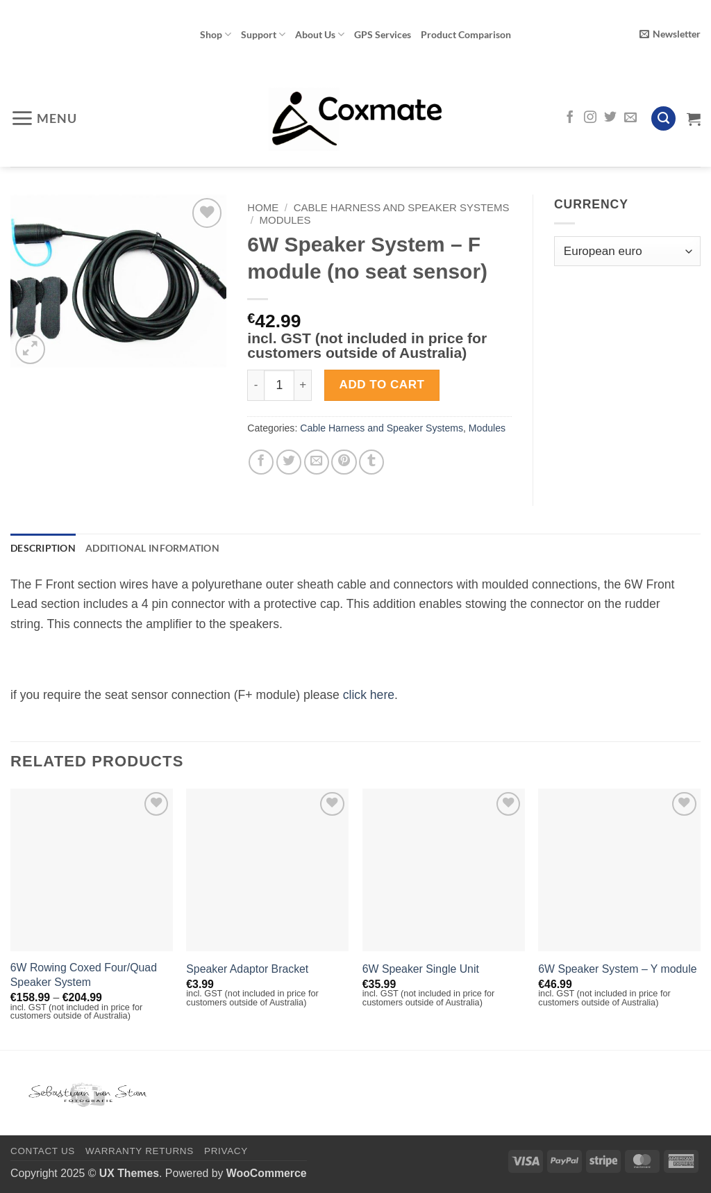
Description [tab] (43, 548)
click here (368, 695)
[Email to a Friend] (316, 462)
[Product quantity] (279, 385)
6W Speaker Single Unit (420, 969)
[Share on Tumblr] (371, 462)
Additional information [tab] (152, 548)
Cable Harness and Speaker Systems (402, 207)
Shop (215, 34)
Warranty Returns (139, 1151)
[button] (670, 34)
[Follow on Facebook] (570, 118)
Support (263, 34)
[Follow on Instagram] (590, 118)
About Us (319, 34)
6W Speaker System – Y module (617, 969)
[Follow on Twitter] (610, 118)
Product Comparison (466, 34)
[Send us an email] (630, 118)
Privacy (226, 1151)
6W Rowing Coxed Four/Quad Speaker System (83, 975)
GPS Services (382, 34)
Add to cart (382, 384)
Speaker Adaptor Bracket (247, 969)
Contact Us (42, 1151)
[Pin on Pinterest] (343, 462)
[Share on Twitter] (288, 462)
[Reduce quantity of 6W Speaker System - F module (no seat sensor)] (255, 385)
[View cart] (694, 119)
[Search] (663, 118)
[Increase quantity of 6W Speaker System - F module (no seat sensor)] (303, 385)
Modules (285, 220)
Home (262, 207)
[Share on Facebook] (261, 462)
